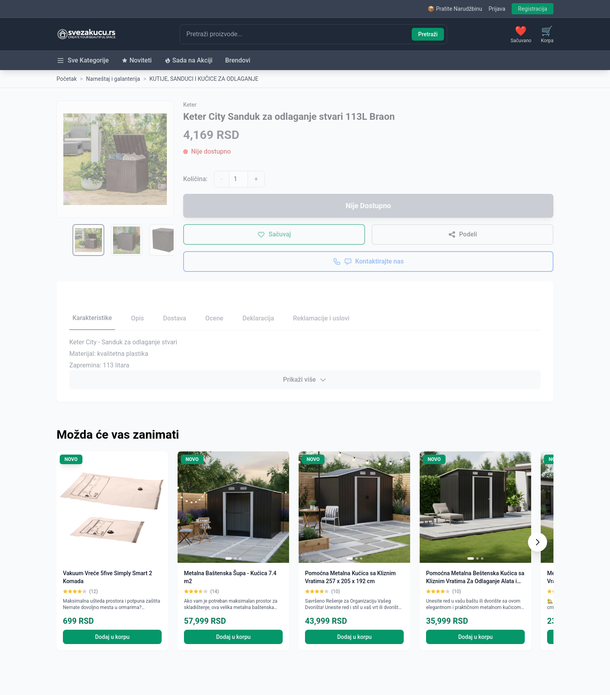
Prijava (497, 9)
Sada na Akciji (188, 60)
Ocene (214, 318)
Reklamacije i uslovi (321, 318)
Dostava (174, 318)
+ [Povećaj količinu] (256, 179)
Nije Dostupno (368, 205)
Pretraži (428, 34)
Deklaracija (258, 318)
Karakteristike (92, 318)
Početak (67, 79)
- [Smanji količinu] (221, 179)
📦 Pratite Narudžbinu (455, 9)
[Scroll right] (537, 542)
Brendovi (237, 60)
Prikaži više (305, 380)
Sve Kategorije (83, 60)
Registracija (532, 9)
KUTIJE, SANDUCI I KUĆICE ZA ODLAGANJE (203, 79)
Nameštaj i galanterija (113, 79)
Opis (137, 318)
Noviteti (136, 60)
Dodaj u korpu (112, 637)
